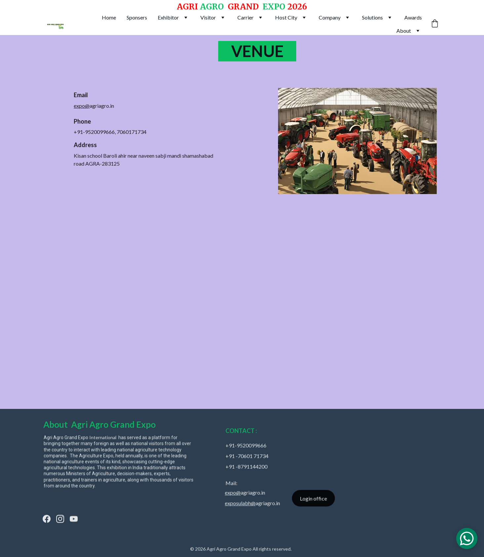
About (403, 30)
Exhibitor (168, 17)
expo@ (82, 106)
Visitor (208, 17)
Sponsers (137, 17)
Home (109, 17)
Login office (313, 499)
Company (330, 17)
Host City (286, 17)
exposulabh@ (240, 504)
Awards (413, 17)
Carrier (245, 17)
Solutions (372, 17)
